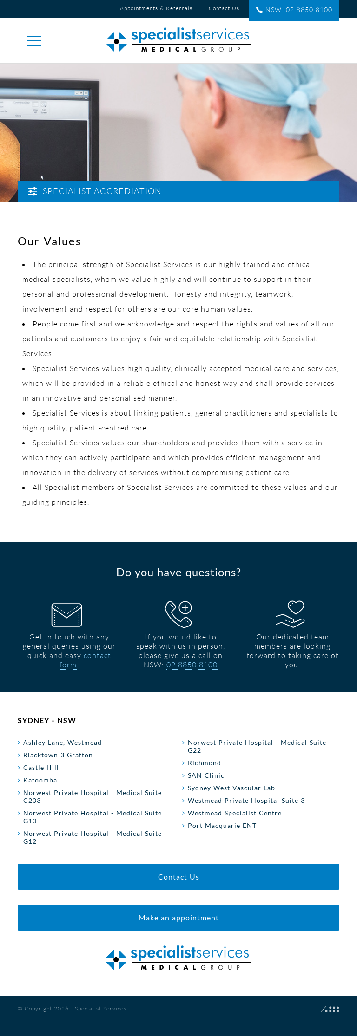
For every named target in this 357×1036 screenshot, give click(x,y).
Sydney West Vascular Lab (231, 788)
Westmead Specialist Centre (235, 813)
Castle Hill (41, 767)
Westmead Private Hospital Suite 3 (246, 800)
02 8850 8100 (192, 664)
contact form (85, 660)
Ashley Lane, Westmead (62, 742)
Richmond (204, 763)
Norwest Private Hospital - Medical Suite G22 (257, 746)
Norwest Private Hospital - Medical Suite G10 (92, 817)
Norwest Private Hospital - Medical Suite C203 (92, 796)
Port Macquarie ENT (222, 825)
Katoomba (40, 780)
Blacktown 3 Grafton (58, 755)
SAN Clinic (206, 775)
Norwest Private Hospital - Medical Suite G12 (92, 837)
